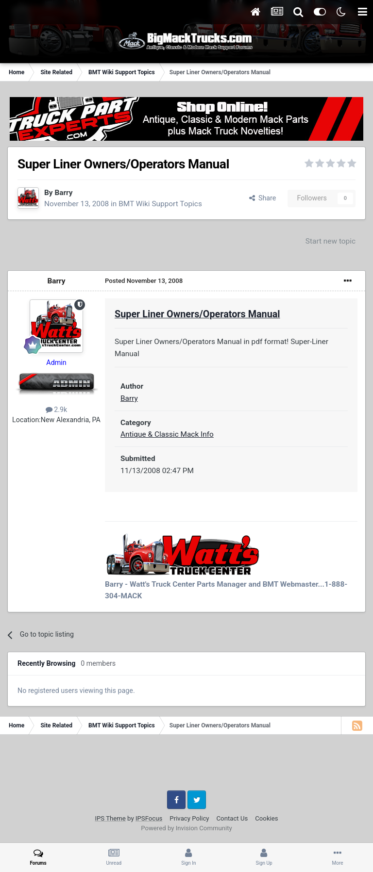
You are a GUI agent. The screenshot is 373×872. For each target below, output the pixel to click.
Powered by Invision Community (186, 828)
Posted (144, 280)
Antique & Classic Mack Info (167, 434)
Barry (63, 192)
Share (262, 198)
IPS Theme (110, 818)
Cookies (266, 818)
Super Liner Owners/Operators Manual (197, 314)
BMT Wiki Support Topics (160, 203)
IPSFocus (149, 818)
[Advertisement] (186, 766)
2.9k (57, 409)
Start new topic (330, 241)
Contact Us (232, 818)
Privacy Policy (189, 818)
